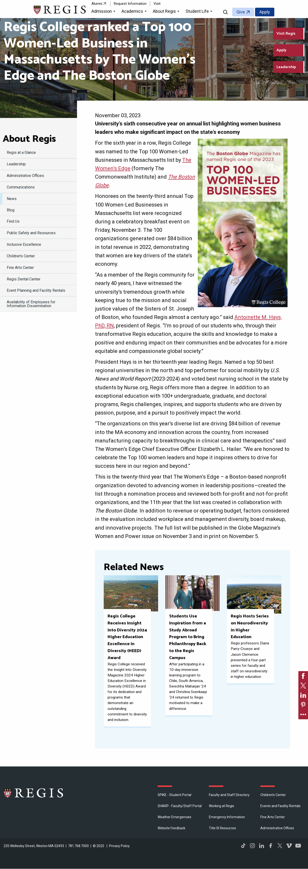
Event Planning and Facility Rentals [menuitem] (36, 290)
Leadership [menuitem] (16, 164)
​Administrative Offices (277, 828)
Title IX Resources (222, 828)
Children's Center (273, 795)
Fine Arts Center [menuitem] (20, 267)
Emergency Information (227, 817)
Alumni (96, 3)
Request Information (130, 3)
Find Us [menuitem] (13, 221)
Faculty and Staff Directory (229, 795)
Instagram (252, 845)
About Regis (29, 139)
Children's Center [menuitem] (21, 256)
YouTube (298, 845)
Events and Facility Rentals (280, 806)
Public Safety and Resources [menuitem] (31, 233)
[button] (104, 12)
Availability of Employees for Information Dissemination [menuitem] (31, 304)
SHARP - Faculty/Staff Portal (180, 806)
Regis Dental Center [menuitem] (23, 279)
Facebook (271, 845)
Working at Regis (221, 806)
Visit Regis (285, 33)
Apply (264, 11)
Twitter (280, 845)
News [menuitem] (12, 198)
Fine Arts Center (272, 817)
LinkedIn (261, 845)
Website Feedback (171, 828)
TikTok (243, 845)
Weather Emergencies (174, 817)
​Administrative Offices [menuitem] (25, 175)
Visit (157, 3)
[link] (303, 676)
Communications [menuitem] (21, 187)
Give (241, 11)
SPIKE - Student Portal (174, 795)
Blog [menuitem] (10, 210)
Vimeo (289, 845)
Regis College (34, 793)
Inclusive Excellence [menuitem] (24, 244)
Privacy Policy (119, 846)
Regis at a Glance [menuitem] (21, 152)
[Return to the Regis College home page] (60, 9)
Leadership (286, 67)
